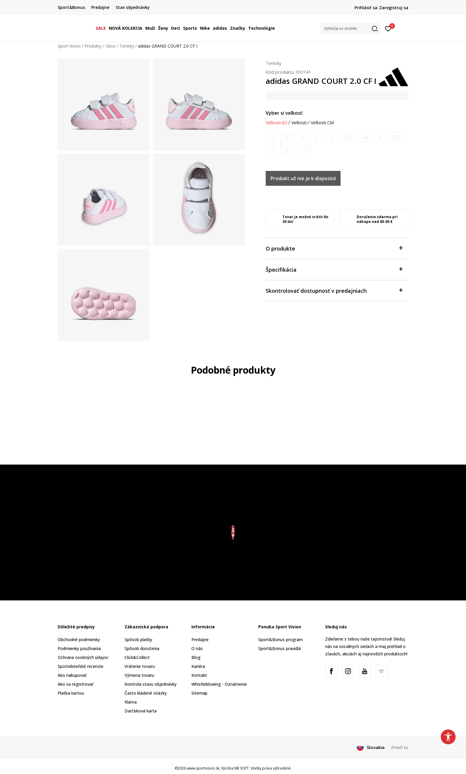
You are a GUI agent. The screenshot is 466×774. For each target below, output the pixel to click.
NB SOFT (241, 768)
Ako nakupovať (72, 675)
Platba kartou (71, 693)
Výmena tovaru (139, 675)
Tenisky (126, 46)
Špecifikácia (334, 269)
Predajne (200, 639)
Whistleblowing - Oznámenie (219, 684)
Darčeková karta (141, 711)
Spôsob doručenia (142, 648)
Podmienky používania (79, 648)
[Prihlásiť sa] (388, 28)
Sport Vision (69, 46)
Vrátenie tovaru (140, 666)
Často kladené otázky (146, 693)
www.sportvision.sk (203, 768)
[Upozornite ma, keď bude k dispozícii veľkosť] (272, 137)
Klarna (131, 702)
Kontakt (199, 675)
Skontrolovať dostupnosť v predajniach (334, 290)
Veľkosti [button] (299, 122)
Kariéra (198, 666)
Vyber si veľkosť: (284, 113)
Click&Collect (137, 657)
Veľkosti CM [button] (322, 122)
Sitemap (199, 693)
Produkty (93, 46)
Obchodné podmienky (79, 639)
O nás (197, 648)
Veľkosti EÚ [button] (276, 122)
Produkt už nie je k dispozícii (303, 178)
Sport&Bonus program (280, 639)
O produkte (334, 248)
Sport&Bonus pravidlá (279, 648)
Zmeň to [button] (399, 747)
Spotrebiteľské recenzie (80, 666)
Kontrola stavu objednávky (151, 684)
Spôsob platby (138, 639)
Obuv (111, 46)
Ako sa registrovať (75, 684)
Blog (196, 657)
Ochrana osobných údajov (83, 657)
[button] (350, 28)
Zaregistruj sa (393, 7)
